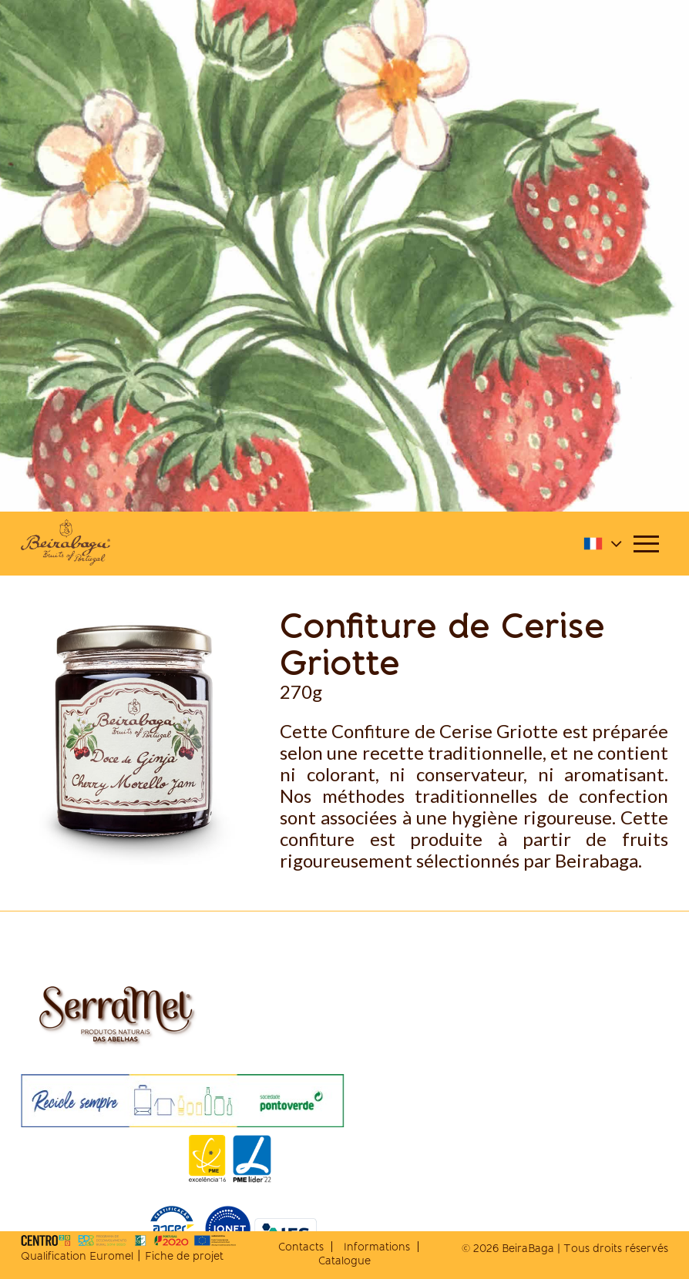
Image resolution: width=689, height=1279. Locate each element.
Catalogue (344, 1260)
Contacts (301, 1246)
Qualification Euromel (77, 1256)
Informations (377, 1246)
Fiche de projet (184, 1256)
